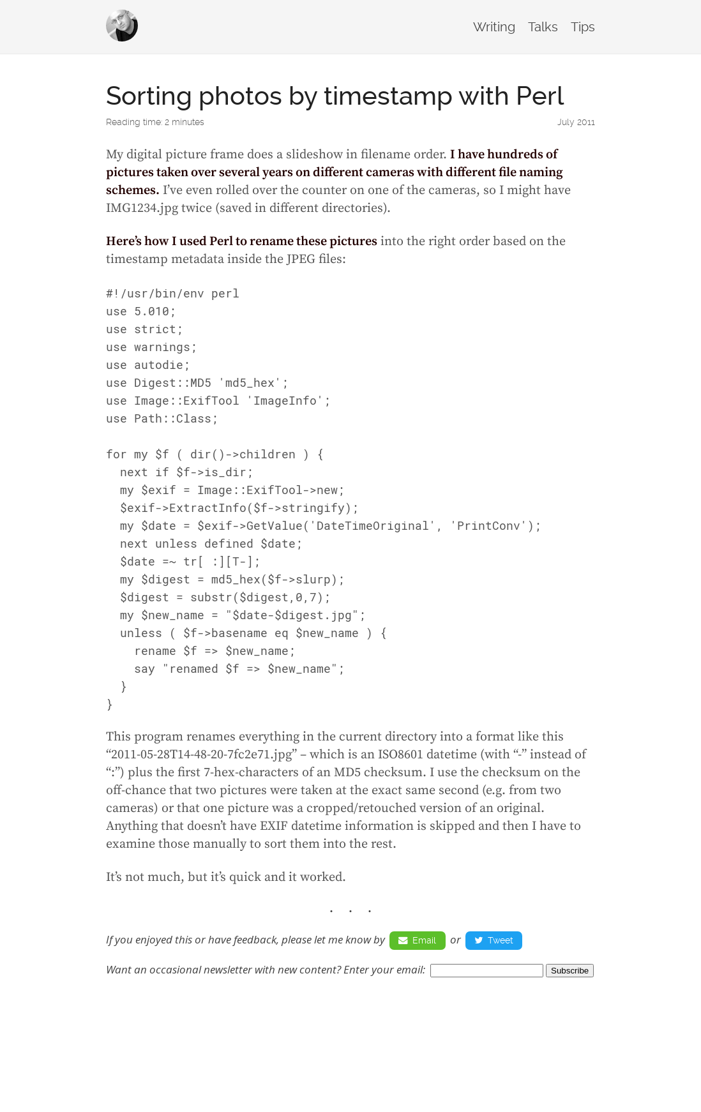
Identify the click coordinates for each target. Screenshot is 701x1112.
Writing (494, 26)
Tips (583, 26)
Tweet (493, 940)
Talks (543, 26)
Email (417, 940)
